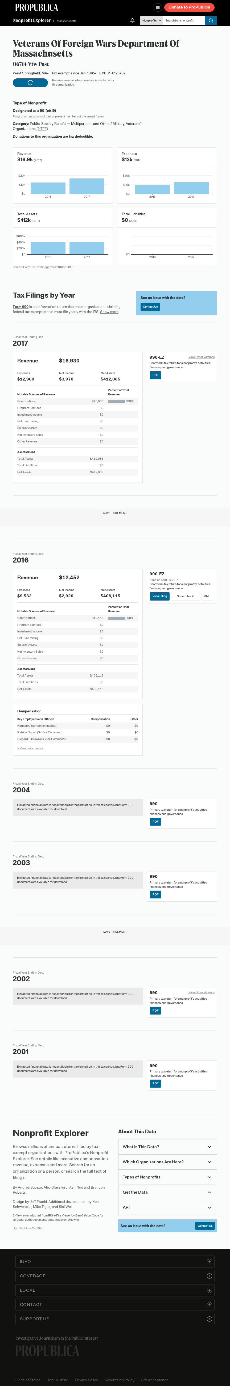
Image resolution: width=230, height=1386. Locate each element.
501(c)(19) (48, 110)
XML (207, 596)
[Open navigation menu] (158, 7)
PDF (156, 375)
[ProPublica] (36, 7)
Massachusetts (66, 21)
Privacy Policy (86, 1380)
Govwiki (73, 1220)
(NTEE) (42, 128)
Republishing (57, 1380)
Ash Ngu (76, 1187)
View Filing (160, 596)
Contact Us (150, 307)
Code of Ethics (27, 1380)
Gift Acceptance (155, 1380)
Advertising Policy (119, 1380)
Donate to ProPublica (189, 7)
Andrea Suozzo (30, 1187)
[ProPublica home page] (47, 1350)
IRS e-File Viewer (59, 1215)
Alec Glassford (56, 1187)
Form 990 (20, 307)
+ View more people (30, 748)
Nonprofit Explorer (32, 20)
